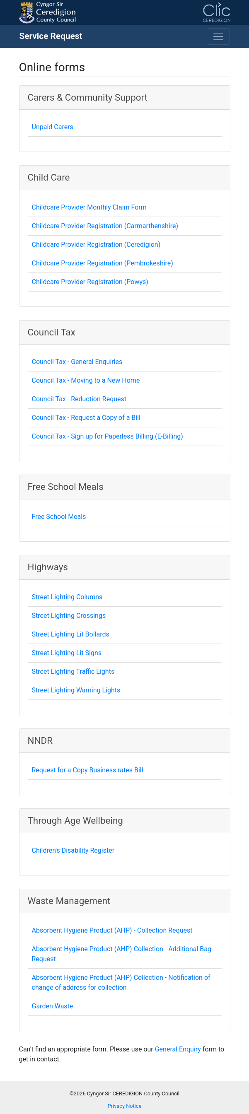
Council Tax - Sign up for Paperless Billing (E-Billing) (107, 436)
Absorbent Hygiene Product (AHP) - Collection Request (112, 930)
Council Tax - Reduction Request (79, 399)
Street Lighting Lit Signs (67, 653)
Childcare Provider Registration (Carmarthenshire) (105, 226)
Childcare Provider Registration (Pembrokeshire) (102, 263)
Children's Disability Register (73, 850)
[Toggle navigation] (218, 36)
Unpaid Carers (52, 127)
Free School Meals (59, 517)
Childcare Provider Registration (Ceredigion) (96, 244)
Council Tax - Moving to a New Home (86, 380)
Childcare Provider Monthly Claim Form (89, 207)
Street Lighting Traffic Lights (73, 671)
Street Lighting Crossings (69, 616)
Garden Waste (52, 1006)
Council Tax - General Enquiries (77, 362)
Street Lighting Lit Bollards (70, 634)
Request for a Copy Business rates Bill (87, 770)
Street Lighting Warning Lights (76, 690)
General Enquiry (178, 1049)
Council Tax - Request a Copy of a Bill (86, 418)
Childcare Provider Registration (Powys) (90, 282)
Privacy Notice (125, 1106)
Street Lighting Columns (67, 597)
